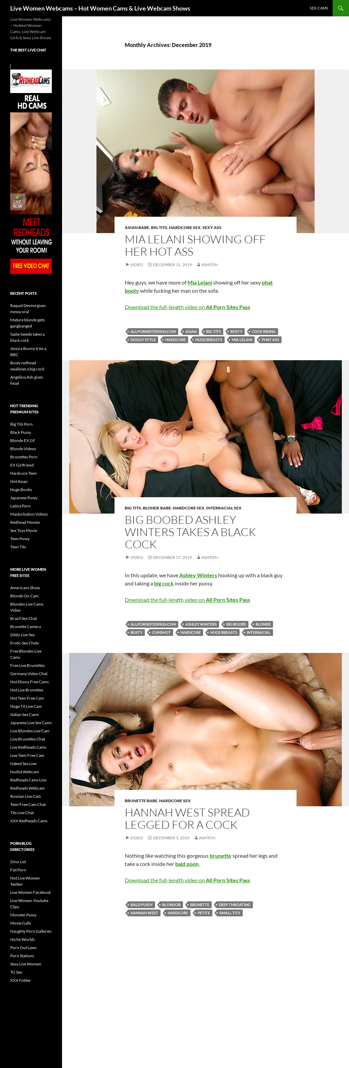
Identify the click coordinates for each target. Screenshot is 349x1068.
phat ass (270, 339)
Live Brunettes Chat (27, 739)
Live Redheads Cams (28, 747)
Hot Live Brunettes (26, 689)
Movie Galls (20, 923)
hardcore (175, 339)
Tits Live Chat (22, 812)
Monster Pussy (23, 914)
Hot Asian (19, 481)
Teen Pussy (20, 538)
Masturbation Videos (29, 514)
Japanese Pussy (23, 497)
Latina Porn (20, 505)
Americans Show (25, 587)
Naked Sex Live (23, 763)
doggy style (143, 339)
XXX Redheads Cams (28, 820)
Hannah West (144, 913)
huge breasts (208, 339)
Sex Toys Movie (23, 530)
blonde (263, 624)
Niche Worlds (22, 939)
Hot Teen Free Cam (27, 698)
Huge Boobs (21, 489)
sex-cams (319, 8)
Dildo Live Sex (22, 634)
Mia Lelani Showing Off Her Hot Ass (195, 245)
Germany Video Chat (28, 673)
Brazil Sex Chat (23, 618)
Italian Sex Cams (24, 714)
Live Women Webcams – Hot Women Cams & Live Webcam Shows (100, 8)
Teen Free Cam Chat (28, 804)
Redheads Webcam (27, 788)
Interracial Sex (224, 507)
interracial (259, 632)
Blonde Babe (157, 507)
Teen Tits (18, 546)
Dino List (18, 861)
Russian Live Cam (25, 796)
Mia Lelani (242, 339)
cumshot (161, 632)
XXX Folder (20, 980)
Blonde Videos (23, 448)
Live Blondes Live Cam (29, 730)
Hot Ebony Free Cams (29, 681)
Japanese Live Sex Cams (31, 722)
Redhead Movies (25, 522)
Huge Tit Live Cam (26, 706)
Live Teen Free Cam (27, 755)
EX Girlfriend (22, 465)
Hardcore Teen (23, 473)
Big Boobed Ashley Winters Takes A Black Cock (190, 532)
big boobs (236, 624)
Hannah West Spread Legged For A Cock (187, 818)
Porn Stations (22, 955)
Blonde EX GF (22, 440)
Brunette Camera (25, 626)
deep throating (235, 904)
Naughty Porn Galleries (30, 931)
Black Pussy (20, 432)
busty (236, 331)
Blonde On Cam (24, 595)
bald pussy (142, 904)
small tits (229, 913)
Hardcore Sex (185, 227)
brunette (199, 904)
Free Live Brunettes (27, 665)
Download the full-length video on (187, 307)
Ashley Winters (201, 624)
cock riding (264, 331)
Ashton (209, 264)
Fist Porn (18, 869)
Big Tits (159, 227)
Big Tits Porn (21, 424)
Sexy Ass (212, 227)
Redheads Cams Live (28, 779)
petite (204, 913)
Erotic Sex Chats (24, 642)
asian (191, 331)
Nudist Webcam (24, 771)
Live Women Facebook (30, 892)
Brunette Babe (141, 800)
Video (136, 264)
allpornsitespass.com (153, 331)
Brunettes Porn (23, 456)
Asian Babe (137, 227)
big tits (213, 331)
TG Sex (16, 972)
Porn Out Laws (23, 947)
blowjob (171, 904)
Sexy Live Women (25, 963)
